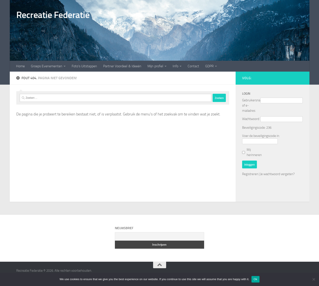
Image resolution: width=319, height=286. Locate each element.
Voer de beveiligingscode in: (261, 136)
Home (20, 66)
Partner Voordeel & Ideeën (122, 66)
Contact (193, 66)
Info (175, 66)
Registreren (250, 174)
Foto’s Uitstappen (84, 66)
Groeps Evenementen (46, 66)
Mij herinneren (254, 152)
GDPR (209, 66)
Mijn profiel (155, 66)
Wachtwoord (250, 119)
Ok (255, 279)
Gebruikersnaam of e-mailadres (251, 105)
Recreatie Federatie (53, 15)
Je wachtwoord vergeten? (277, 174)
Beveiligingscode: (254, 128)
